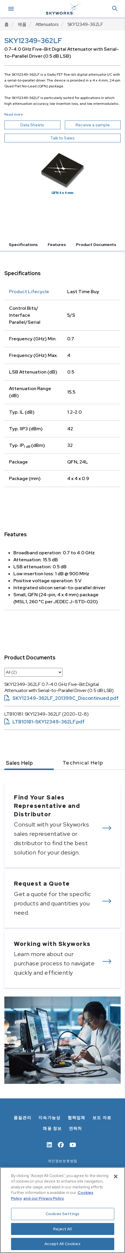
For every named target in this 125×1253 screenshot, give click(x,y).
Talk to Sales (62, 138)
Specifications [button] (23, 244)
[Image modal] (62, 171)
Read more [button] (13, 114)
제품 (22, 24)
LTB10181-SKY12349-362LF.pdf (44, 722)
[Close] (115, 1176)
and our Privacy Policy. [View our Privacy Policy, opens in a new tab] (43, 1198)
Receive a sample (98, 125)
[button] (114, 9)
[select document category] (33, 672)
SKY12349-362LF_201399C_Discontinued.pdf (61, 698)
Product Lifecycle (29, 292)
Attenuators (46, 24)
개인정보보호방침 (62, 1161)
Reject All (62, 1229)
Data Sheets (40, 125)
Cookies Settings (62, 1213)
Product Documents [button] (96, 244)
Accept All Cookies (62, 1243)
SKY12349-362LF (85, 24)
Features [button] (57, 244)
